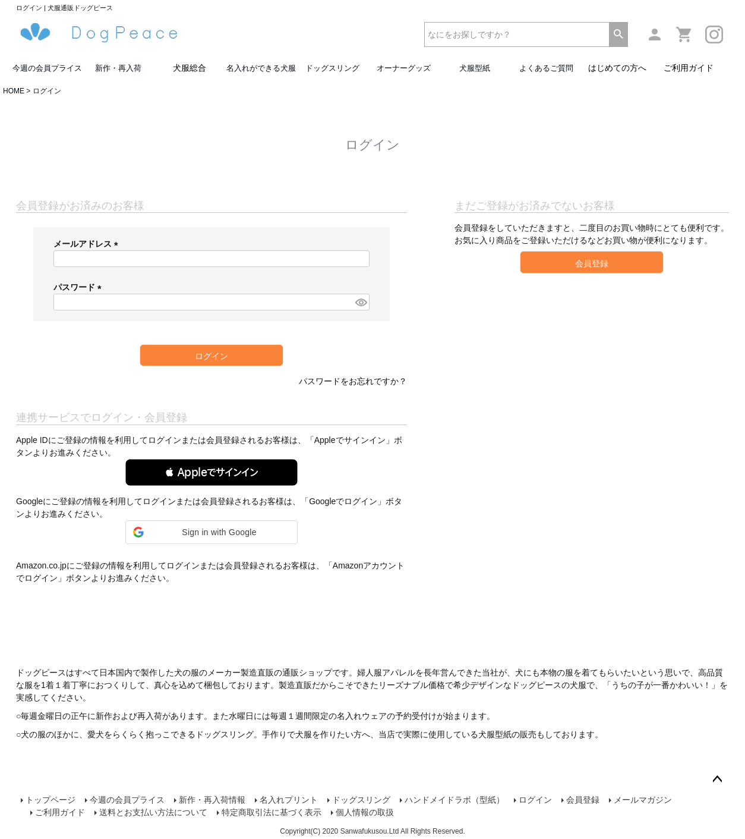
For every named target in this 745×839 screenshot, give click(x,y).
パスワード (79, 287)
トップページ (50, 800)
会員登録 (582, 800)
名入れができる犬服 (261, 68)
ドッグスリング (332, 68)
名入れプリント (289, 800)
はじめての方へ (617, 68)
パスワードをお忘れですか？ (353, 381)
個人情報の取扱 (365, 812)
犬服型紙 (474, 68)
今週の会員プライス (47, 68)
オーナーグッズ (404, 68)
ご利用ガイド (689, 68)
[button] (211, 472)
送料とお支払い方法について (153, 812)
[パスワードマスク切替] (360, 302)
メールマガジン (643, 800)
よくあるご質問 (546, 68)
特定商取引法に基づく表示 (271, 812)
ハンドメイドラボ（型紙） (454, 800)
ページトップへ (717, 779)
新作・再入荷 (118, 68)
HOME (13, 91)
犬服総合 (189, 68)
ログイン (535, 800)
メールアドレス (87, 244)
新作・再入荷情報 (212, 800)
